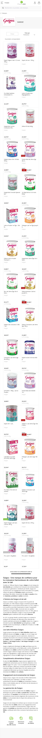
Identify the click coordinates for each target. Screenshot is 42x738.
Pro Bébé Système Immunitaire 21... (9, 94)
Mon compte (35, 3)
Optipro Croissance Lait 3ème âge (28, 490)
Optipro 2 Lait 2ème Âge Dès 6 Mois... (30, 424)
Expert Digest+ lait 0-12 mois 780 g (12, 61)
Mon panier (39, 3)
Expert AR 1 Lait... (9, 423)
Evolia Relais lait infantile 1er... (28, 391)
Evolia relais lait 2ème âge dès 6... (29, 160)
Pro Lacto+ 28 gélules (10, 556)
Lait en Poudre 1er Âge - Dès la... (12, 226)
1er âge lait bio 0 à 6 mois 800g (29, 193)
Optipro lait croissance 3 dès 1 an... (12, 325)
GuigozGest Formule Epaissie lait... (12, 193)
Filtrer (12, 34)
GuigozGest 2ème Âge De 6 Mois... (29, 259)
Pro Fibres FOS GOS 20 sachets (10, 490)
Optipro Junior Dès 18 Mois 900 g (11, 160)
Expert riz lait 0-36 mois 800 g (29, 358)
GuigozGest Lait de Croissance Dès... (9, 127)
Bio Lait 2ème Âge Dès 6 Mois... (11, 292)
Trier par (27, 33)
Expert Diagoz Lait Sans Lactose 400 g (10, 523)
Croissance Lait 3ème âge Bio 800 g (11, 358)
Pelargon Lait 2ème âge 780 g (29, 457)
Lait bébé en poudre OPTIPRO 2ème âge (9, 457)
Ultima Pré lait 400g (27, 126)
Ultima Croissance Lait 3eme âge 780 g (30, 325)
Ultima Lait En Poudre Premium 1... (10, 259)
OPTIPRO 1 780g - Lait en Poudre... (11, 391)
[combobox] (21, 8)
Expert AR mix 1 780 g (28, 60)
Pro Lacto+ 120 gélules (28, 556)
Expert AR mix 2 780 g (28, 523)
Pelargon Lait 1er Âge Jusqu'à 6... (30, 226)
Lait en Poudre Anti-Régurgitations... (27, 94)
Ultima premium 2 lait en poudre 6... (28, 292)
